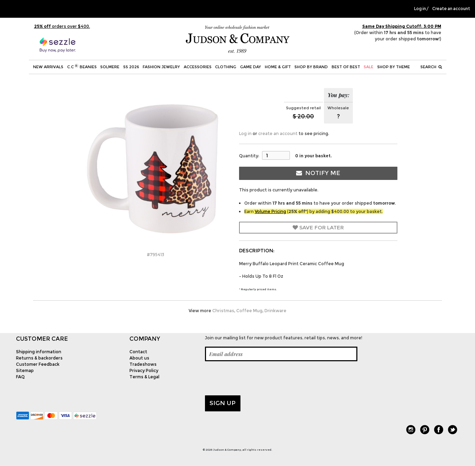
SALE (368, 66)
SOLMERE (109, 66)
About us (139, 358)
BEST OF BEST (346, 66)
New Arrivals (48, 66)
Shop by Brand (311, 66)
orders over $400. (62, 26)
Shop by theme (393, 66)
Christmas (223, 310)
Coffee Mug (249, 310)
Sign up (222, 403)
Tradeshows (143, 364)
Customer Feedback (38, 364)
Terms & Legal (144, 376)
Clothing (225, 66)
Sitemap (25, 370)
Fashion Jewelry (161, 66)
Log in (420, 8)
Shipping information (38, 351)
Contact (138, 351)
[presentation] (258, 378)
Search (431, 66)
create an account (278, 133)
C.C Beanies (82, 66)
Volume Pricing (270, 211)
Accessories (198, 66)
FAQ (20, 376)
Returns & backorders (39, 358)
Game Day (250, 66)
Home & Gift (278, 66)
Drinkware (275, 310)
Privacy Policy (143, 370)
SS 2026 (131, 66)
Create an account (451, 8)
